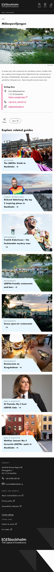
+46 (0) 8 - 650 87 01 (17, 102)
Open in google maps (17, 97)
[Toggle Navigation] (51, 4)
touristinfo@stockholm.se (14, 484)
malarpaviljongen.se (16, 106)
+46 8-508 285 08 (13, 478)
